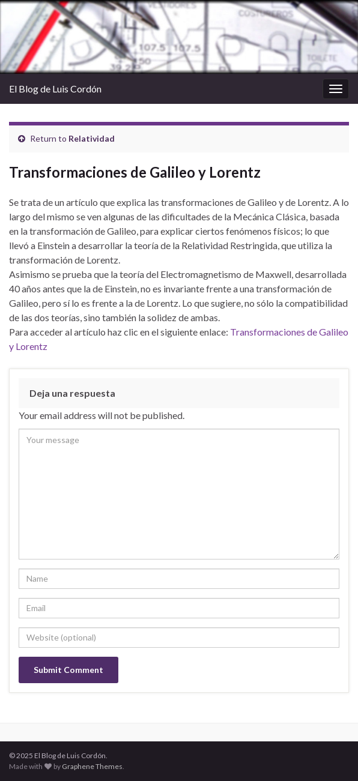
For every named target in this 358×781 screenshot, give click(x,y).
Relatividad (91, 138)
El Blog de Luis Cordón (55, 88)
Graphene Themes (92, 766)
